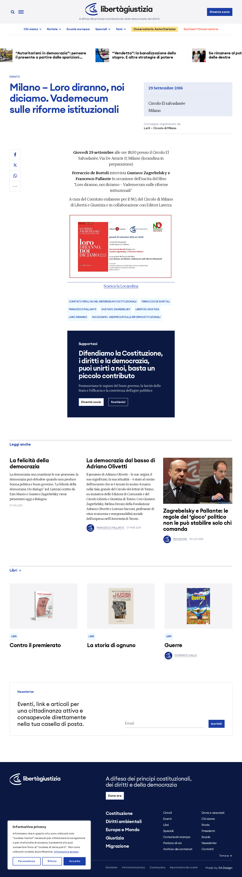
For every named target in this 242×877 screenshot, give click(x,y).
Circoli (167, 812)
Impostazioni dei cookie (184, 867)
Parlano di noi (172, 843)
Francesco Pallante (82, 309)
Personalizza (26, 861)
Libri (15, 570)
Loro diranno (78, 317)
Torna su (225, 856)
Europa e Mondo (123, 830)
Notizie (52, 29)
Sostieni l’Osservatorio (201, 29)
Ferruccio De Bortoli (156, 302)
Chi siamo (31, 29)
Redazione (175, 539)
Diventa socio (220, 11)
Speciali (101, 29)
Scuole (206, 837)
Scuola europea (78, 29)
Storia (205, 824)
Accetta (74, 861)
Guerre (173, 645)
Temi (119, 29)
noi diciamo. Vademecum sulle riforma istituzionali (126, 317)
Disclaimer (112, 867)
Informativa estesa (66, 851)
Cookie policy (157, 867)
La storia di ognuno (111, 645)
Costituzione (119, 813)
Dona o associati (213, 812)
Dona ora (114, 795)
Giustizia (115, 838)
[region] (49, 845)
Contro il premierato (35, 645)
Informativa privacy (133, 867)
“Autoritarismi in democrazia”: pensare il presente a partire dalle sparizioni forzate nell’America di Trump (52, 57)
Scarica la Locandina (121, 285)
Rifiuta (52, 861)
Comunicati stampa (176, 837)
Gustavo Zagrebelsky (116, 309)
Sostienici (118, 402)
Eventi (167, 818)
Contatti (207, 849)
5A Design (218, 867)
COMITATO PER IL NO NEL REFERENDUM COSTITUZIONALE (103, 302)
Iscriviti (216, 723)
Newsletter (209, 843)
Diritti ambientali (124, 821)
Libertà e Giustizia (147, 309)
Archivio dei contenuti (177, 849)
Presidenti (208, 830)
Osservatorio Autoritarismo (154, 29)
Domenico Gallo (180, 656)
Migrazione (117, 846)
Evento (15, 77)
